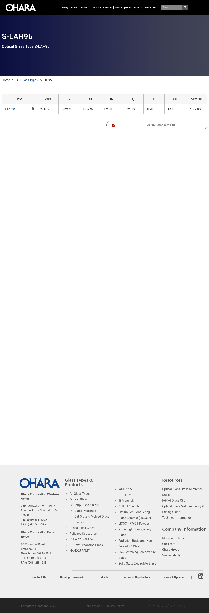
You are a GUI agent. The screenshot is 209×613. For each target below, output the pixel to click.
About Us (153, 7)
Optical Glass (79, 499)
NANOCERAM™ (80, 551)
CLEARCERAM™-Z (81, 539)
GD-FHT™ (124, 495)
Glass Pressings (85, 511)
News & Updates (139, 7)
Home (6, 80)
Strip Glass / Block (86, 505)
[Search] (200, 7)
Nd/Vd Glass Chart (174, 500)
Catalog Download (85, 7)
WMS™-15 (125, 489)
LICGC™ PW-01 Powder (133, 523)
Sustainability (171, 555)
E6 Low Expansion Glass (86, 545)
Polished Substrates (83, 533)
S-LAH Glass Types (25, 80)
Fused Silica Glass (82, 528)
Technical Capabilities (118, 7)
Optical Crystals (129, 506)
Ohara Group (170, 549)
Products (101, 7)
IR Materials (126, 501)
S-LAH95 (19, 109)
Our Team (168, 544)
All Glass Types (80, 493)
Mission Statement (174, 538)
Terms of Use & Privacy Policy (104, 606)
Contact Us (166, 7)
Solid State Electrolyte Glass (137, 563)
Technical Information (177, 517)
